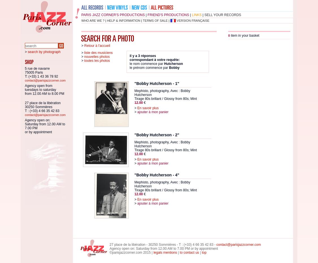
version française (193, 20)
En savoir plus (147, 108)
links (197, 15)
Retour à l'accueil (97, 46)
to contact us (189, 253)
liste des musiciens (98, 53)
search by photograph (44, 52)
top (204, 253)
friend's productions (168, 15)
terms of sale (155, 20)
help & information (123, 20)
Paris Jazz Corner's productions (113, 15)
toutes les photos (97, 61)
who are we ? (92, 20)
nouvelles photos (97, 57)
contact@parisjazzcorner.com (45, 80)
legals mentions (165, 253)
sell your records (222, 15)
